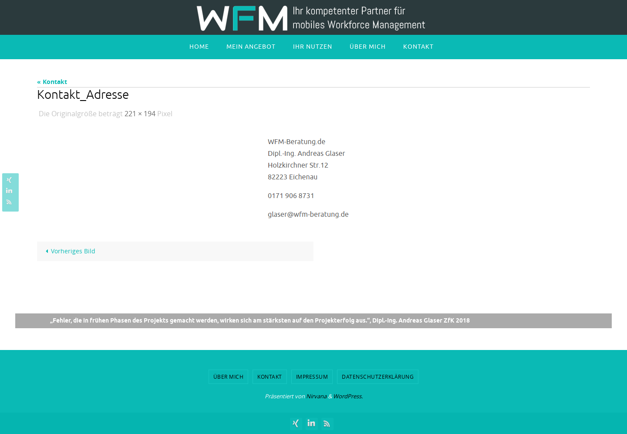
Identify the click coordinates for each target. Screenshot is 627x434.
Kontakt (269, 376)
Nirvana (316, 396)
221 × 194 (140, 113)
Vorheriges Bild (69, 251)
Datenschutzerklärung (378, 376)
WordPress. (348, 396)
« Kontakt (52, 81)
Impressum (312, 376)
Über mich (228, 376)
